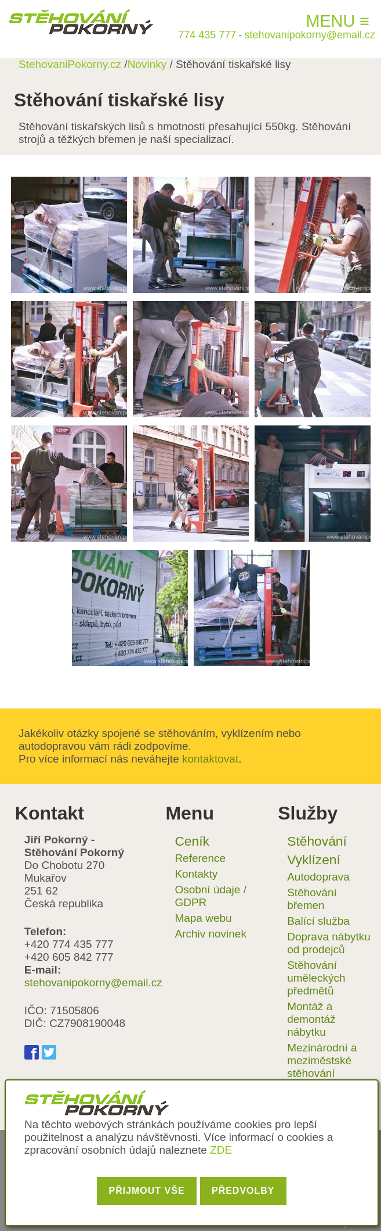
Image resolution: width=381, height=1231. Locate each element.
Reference (200, 858)
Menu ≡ (337, 21)
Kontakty (196, 874)
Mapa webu (203, 918)
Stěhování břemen (312, 898)
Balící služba (318, 921)
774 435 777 (207, 35)
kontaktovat (210, 759)
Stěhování (317, 841)
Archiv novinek (210, 934)
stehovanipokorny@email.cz (310, 35)
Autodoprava (318, 877)
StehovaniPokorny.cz (70, 64)
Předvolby (243, 1191)
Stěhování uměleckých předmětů (316, 978)
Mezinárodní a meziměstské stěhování (322, 1060)
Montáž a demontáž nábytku (311, 1019)
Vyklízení (313, 859)
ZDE (221, 1150)
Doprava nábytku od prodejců (329, 943)
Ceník (192, 841)
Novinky (147, 64)
